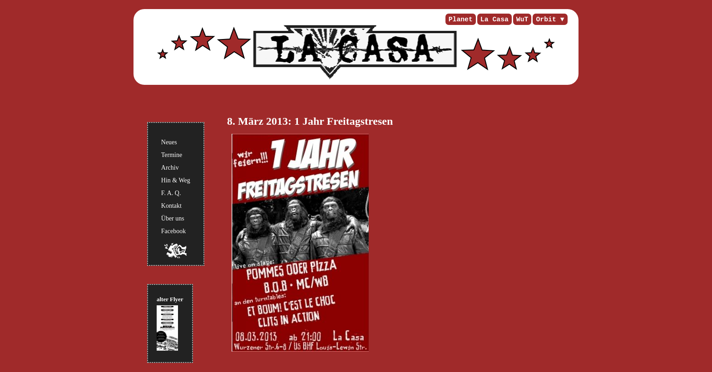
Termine (171, 155)
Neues (169, 142)
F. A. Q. (171, 193)
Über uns (172, 218)
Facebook (173, 231)
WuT (522, 19)
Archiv (170, 167)
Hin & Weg (175, 180)
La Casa (494, 19)
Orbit (546, 19)
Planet (461, 19)
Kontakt (171, 205)
